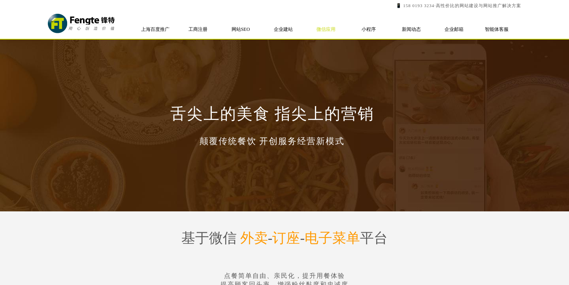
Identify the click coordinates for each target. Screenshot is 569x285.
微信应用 (326, 29)
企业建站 (283, 29)
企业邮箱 (454, 29)
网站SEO (241, 29)
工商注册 (197, 29)
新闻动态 (411, 29)
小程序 (369, 29)
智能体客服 (497, 29)
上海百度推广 (155, 29)
